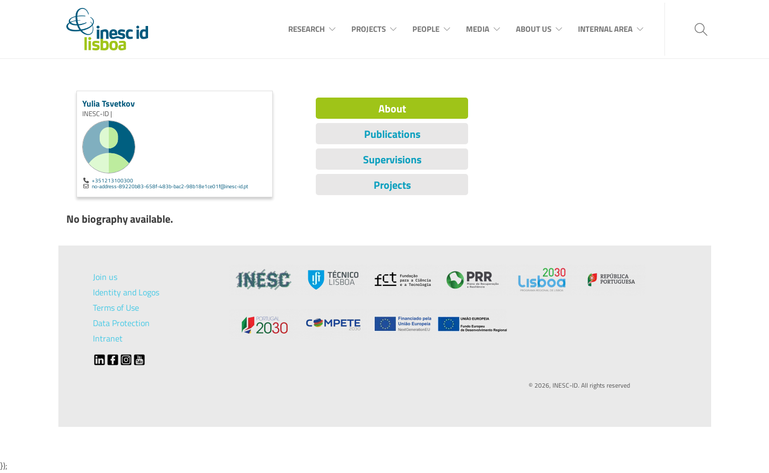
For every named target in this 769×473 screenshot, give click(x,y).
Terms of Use (116, 307)
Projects (368, 29)
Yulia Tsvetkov (108, 103)
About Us (533, 29)
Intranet (108, 338)
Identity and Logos (126, 292)
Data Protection (121, 323)
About (392, 108)
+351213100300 (112, 180)
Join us (105, 276)
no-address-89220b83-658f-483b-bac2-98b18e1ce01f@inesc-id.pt (170, 186)
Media (477, 29)
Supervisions (392, 159)
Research (306, 29)
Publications (392, 134)
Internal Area (605, 29)
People (425, 29)
